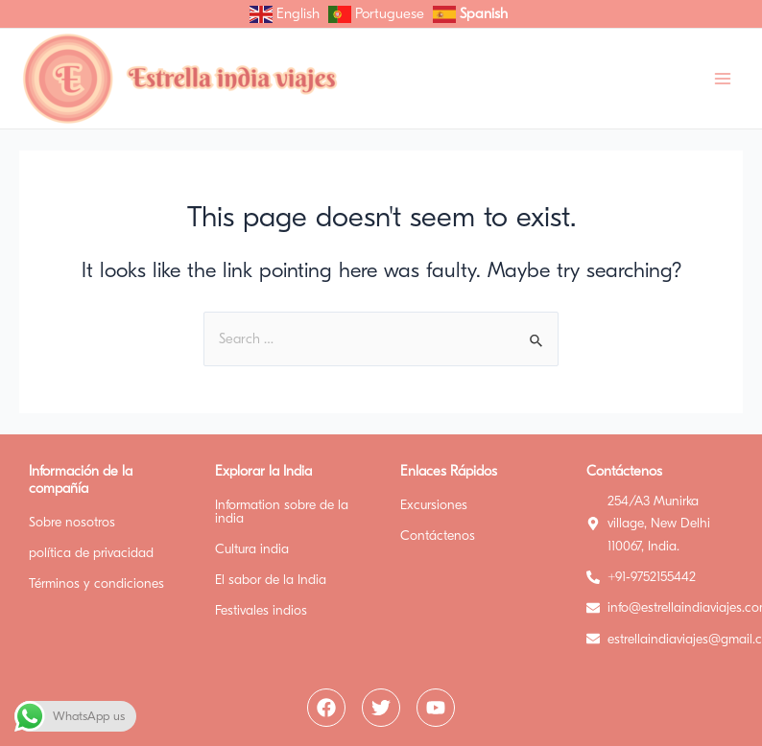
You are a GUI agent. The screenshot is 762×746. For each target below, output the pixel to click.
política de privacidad (91, 553)
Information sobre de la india (281, 511)
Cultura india (252, 549)
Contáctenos (437, 535)
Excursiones (433, 505)
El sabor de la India (270, 579)
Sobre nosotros (72, 522)
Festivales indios (261, 610)
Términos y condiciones (96, 583)
